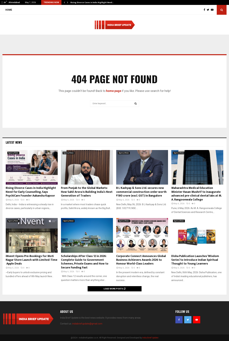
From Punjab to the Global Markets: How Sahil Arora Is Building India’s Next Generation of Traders (86, 192)
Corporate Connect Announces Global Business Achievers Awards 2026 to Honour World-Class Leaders (141, 260)
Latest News (14, 142)
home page (113, 91)
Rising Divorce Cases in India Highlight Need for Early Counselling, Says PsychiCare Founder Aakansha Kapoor (31, 192)
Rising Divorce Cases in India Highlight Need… (92, 2)
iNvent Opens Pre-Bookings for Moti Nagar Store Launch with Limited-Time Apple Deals (31, 260)
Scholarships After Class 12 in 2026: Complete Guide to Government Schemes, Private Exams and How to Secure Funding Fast (84, 262)
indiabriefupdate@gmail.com (87, 323)
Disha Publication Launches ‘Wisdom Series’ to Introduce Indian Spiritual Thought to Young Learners (195, 260)
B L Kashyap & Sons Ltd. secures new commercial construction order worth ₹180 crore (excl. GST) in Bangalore (141, 192)
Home (8, 10)
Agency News (13, 153)
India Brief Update (150, 338)
